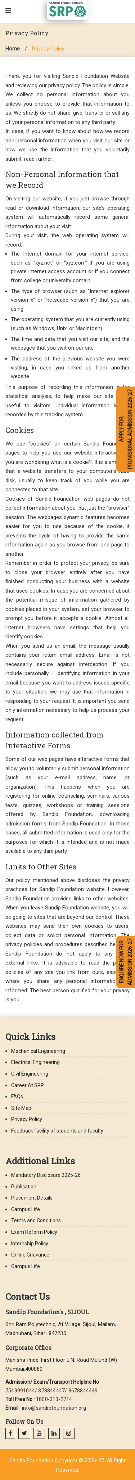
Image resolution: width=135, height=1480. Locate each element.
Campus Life (25, 1209)
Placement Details (32, 1198)
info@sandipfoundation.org (54, 1408)
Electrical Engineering (35, 1062)
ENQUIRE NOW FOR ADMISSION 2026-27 (126, 962)
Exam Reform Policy (34, 1232)
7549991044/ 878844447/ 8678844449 (51, 1390)
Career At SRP (27, 1085)
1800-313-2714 (54, 1399)
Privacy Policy (48, 48)
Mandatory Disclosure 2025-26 (46, 1175)
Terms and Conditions (36, 1220)
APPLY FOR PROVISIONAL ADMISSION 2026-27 (126, 429)
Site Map (21, 1108)
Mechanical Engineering (38, 1051)
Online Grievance (30, 1255)
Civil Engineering (29, 1074)
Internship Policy (29, 1243)
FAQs (17, 1096)
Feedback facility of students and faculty (57, 1131)
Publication (23, 1186)
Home (12, 48)
